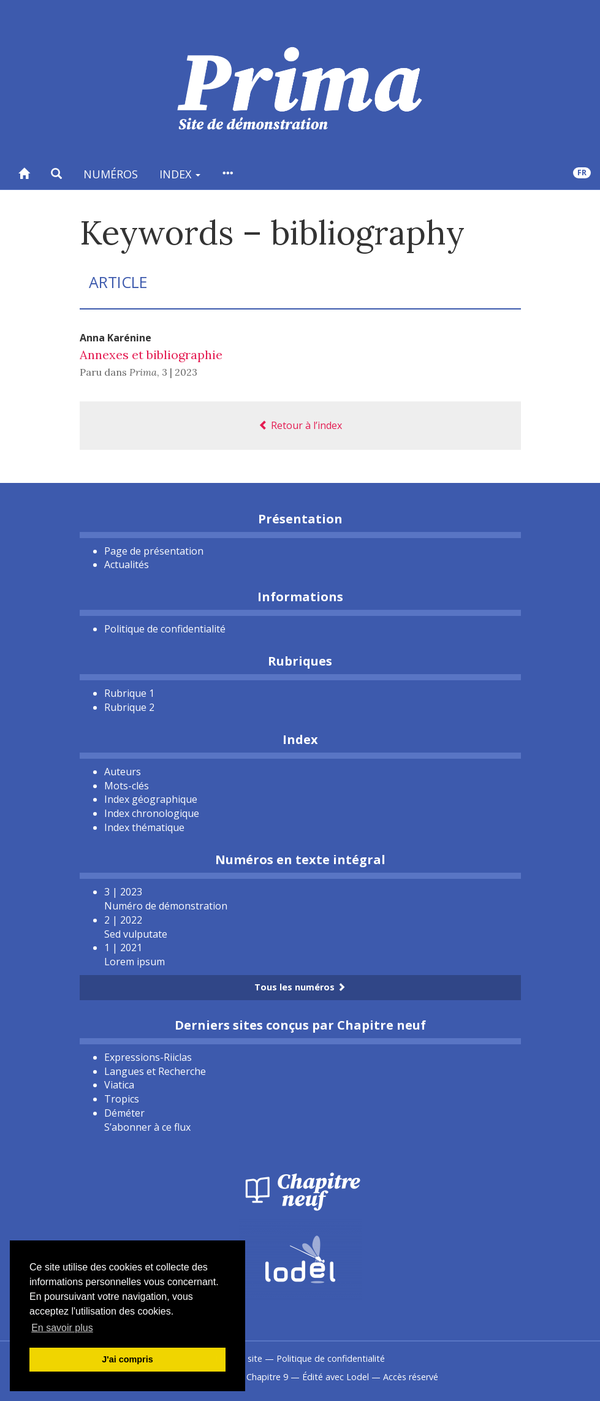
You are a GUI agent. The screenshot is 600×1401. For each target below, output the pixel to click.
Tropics (121, 1099)
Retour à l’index (300, 425)
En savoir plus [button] (62, 1328)
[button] (56, 173)
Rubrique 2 (129, 707)
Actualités (126, 564)
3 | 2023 (179, 372)
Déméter (124, 1113)
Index (179, 174)
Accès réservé (410, 1377)
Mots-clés (126, 785)
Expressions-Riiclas (148, 1057)
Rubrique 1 (129, 693)
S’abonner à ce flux (147, 1127)
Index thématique (144, 827)
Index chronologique (151, 813)
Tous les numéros (300, 987)
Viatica (119, 1085)
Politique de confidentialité (165, 629)
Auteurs (122, 771)
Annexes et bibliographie (151, 354)
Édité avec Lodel (335, 1377)
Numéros (110, 174)
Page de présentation (153, 551)
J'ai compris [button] (127, 1359)
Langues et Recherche (155, 1071)
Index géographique (150, 799)
